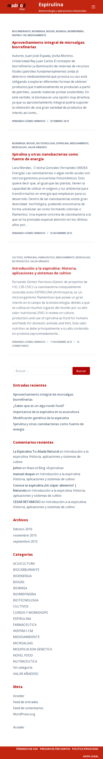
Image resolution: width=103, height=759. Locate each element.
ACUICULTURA (24, 563)
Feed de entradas (25, 702)
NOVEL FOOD (23, 655)
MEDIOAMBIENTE (37, 35)
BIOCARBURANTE (21, 31)
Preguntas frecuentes (55, 749)
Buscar (81, 371)
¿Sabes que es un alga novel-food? (38, 406)
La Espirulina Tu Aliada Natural (36, 451)
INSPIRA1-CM (19, 35)
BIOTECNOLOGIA (45, 148)
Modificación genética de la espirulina (41, 418)
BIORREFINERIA (76, 31)
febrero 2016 (22, 529)
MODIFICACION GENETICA (32, 649)
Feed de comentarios (28, 708)
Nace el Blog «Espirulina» (45, 468)
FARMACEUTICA (25, 625)
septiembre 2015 (25, 541)
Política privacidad (85, 749)
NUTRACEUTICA (25, 661)
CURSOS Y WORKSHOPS (30, 612)
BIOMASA (61, 31)
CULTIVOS (20, 606)
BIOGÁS (50, 31)
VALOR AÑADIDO (37, 152)
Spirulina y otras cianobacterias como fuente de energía (45, 161)
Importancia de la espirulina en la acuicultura (46, 412)
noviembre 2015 (25, 535)
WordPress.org (24, 714)
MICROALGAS (19, 152)
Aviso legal (90, 756)
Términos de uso (27, 749)
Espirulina (51, 4)
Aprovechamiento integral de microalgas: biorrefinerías (48, 45)
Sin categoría (22, 667)
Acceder (18, 696)
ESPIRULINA (62, 148)
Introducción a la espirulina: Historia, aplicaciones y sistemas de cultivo (51, 456)
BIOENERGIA (38, 31)
